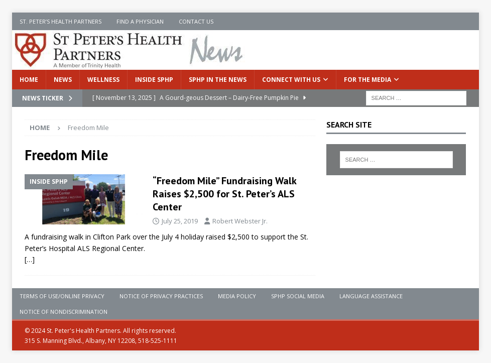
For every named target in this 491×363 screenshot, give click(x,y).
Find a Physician (140, 21)
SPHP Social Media (297, 296)
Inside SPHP (154, 79)
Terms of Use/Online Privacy (62, 296)
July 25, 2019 (180, 220)
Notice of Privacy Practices (161, 296)
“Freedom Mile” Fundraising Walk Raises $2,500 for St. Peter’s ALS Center (224, 193)
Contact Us (196, 21)
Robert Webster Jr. (240, 220)
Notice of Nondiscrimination (63, 311)
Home (29, 79)
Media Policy (237, 296)
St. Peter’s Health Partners (60, 21)
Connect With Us (291, 79)
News (63, 79)
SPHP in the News (218, 79)
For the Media (367, 79)
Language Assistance (371, 296)
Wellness (103, 79)
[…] (30, 259)
